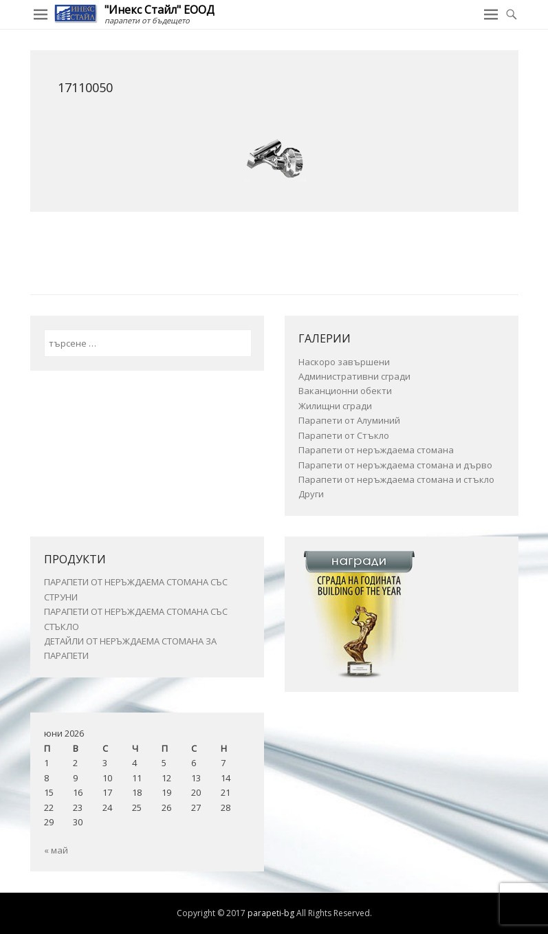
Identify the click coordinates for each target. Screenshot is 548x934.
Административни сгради (354, 376)
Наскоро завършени (344, 362)
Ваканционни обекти (345, 390)
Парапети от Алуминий (349, 420)
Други (311, 494)
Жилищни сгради (335, 406)
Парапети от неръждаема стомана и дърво (395, 465)
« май (56, 850)
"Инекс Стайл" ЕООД (160, 9)
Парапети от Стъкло (343, 435)
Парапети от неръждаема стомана (376, 450)
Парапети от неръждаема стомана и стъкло (396, 479)
